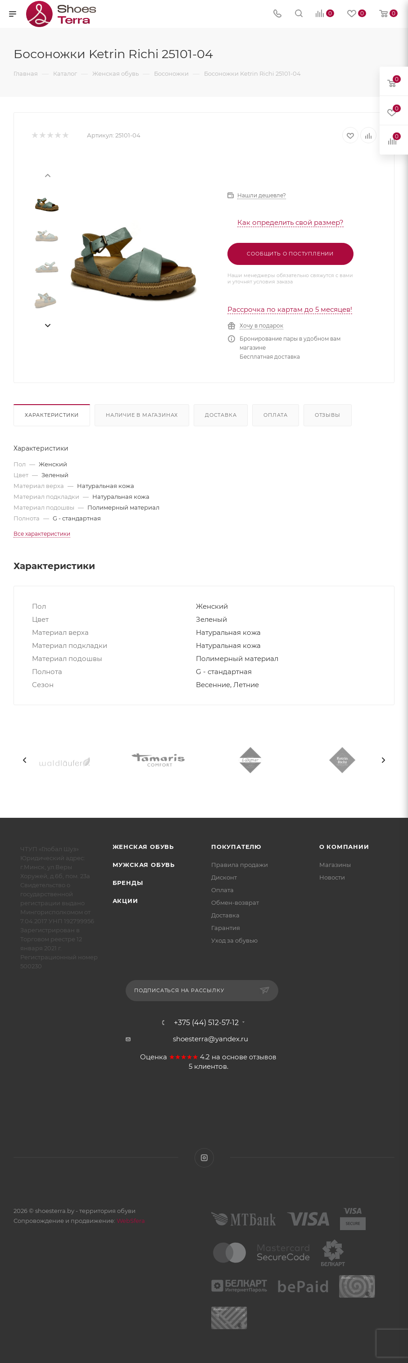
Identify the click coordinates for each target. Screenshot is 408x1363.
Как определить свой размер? (290, 222)
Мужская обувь (144, 864)
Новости (332, 877)
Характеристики (52, 415)
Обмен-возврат (235, 902)
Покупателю (236, 846)
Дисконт (224, 877)
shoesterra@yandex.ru (210, 1039)
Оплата (275, 415)
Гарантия (225, 927)
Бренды (128, 882)
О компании (344, 846)
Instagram (204, 1157)
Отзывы (327, 415)
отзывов (263, 1057)
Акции (125, 900)
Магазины (335, 864)
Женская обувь (143, 846)
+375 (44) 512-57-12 (206, 1022)
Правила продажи (239, 864)
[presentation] (47, 175)
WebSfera (130, 1220)
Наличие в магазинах (142, 415)
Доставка (220, 415)
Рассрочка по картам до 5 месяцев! (289, 309)
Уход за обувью (234, 940)
